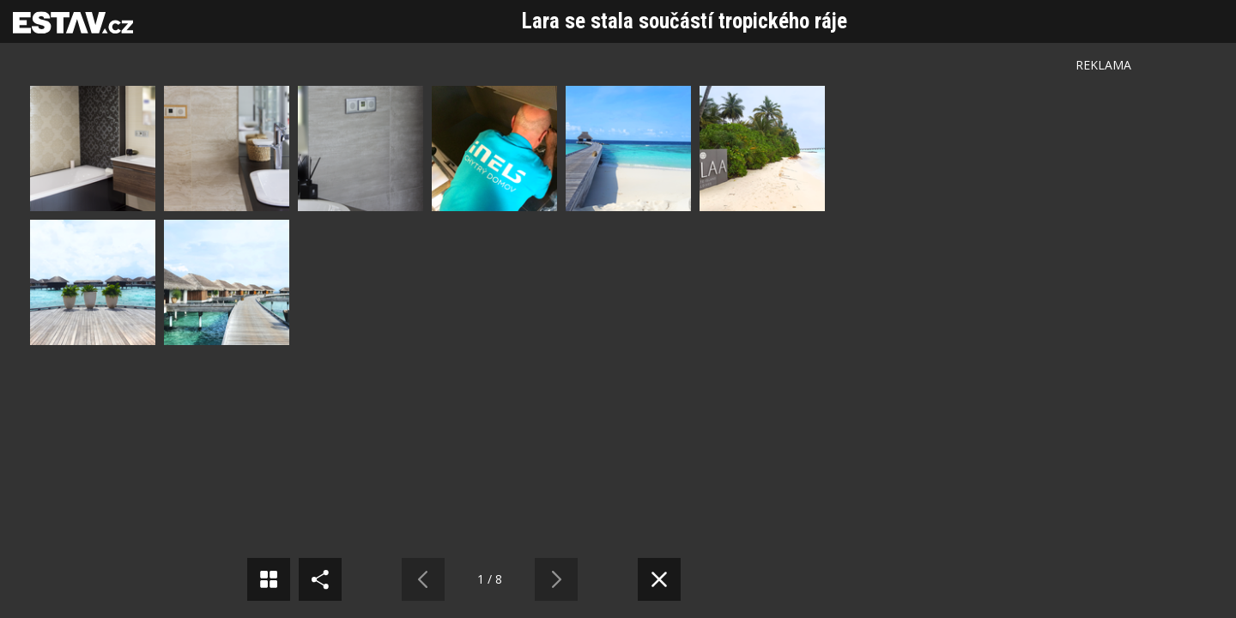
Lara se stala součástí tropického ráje (684, 21)
